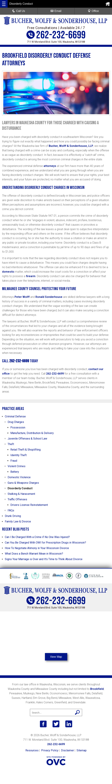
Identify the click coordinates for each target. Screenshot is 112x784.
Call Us (18, 11)
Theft (11, 444)
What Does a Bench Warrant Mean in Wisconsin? (34, 553)
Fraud (13, 460)
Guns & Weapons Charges (23, 482)
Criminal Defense (15, 416)
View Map (56, 656)
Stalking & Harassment (21, 493)
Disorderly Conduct (20, 488)
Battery (14, 471)
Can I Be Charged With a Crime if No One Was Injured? (37, 537)
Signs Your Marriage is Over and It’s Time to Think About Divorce (43, 559)
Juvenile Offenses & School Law (27, 438)
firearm (30, 276)
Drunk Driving (13, 516)
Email (56, 11)
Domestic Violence (19, 477)
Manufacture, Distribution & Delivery (32, 433)
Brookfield (97, 689)
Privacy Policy (49, 750)
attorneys (50, 166)
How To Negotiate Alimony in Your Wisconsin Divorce (37, 548)
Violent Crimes (16, 466)
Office (93, 11)
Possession (17, 427)
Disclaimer (67, 750)
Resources (32, 750)
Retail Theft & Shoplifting (25, 449)
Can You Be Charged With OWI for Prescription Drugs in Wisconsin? (45, 542)
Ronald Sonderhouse (48, 297)
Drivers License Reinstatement (29, 505)
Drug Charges (16, 422)
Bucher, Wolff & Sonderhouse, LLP (71, 146)
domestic (8, 271)
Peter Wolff (22, 297)
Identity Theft (18, 455)
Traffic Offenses (17, 499)
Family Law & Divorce (18, 521)
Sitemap (82, 750)
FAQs (11, 510)
